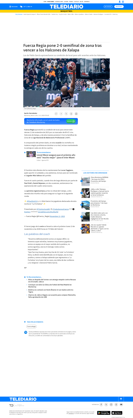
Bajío (81, 2)
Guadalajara (59, 2)
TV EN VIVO (108, 6)
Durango (87, 2)
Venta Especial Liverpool (30, 14)
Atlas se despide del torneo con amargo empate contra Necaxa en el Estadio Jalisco (52, 280)
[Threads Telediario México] (116, 404)
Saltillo (76, 2)
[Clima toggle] (25, 6)
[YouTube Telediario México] (121, 404)
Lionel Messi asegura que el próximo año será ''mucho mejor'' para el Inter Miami (56, 156)
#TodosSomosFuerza (60, 209)
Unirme (69, 121)
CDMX (44, 2)
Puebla (71, 2)
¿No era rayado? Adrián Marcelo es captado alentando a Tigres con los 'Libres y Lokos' (100, 228)
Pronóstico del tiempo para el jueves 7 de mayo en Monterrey (99, 203)
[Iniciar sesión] (120, 1)
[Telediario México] (66, 6)
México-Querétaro (79, 14)
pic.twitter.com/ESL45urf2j (48, 212)
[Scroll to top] (121, 399)
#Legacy (27, 212)
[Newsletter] (123, 2)
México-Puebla (88, 14)
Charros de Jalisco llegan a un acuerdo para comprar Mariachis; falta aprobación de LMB (52, 296)
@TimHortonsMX (43, 209)
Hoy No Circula (63, 14)
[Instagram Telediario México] (111, 404)
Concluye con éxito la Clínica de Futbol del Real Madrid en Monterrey (50, 286)
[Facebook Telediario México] (101, 404)
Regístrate (119, 6)
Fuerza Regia (31, 327)
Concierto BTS (107, 14)
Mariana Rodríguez (98, 14)
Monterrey (50, 2)
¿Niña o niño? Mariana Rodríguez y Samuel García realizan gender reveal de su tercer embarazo (100, 192)
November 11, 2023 (57, 216)
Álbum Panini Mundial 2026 (43, 14)
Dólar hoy (115, 14)
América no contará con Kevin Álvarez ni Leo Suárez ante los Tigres (50, 291)
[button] (56, 114)
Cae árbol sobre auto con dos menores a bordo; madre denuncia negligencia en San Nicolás (100, 216)
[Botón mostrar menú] (13, 6)
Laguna (66, 2)
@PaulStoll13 (32, 201)
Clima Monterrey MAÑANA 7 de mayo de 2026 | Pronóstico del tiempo (99, 179)
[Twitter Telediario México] (106, 404)
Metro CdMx (71, 14)
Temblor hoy (54, 14)
